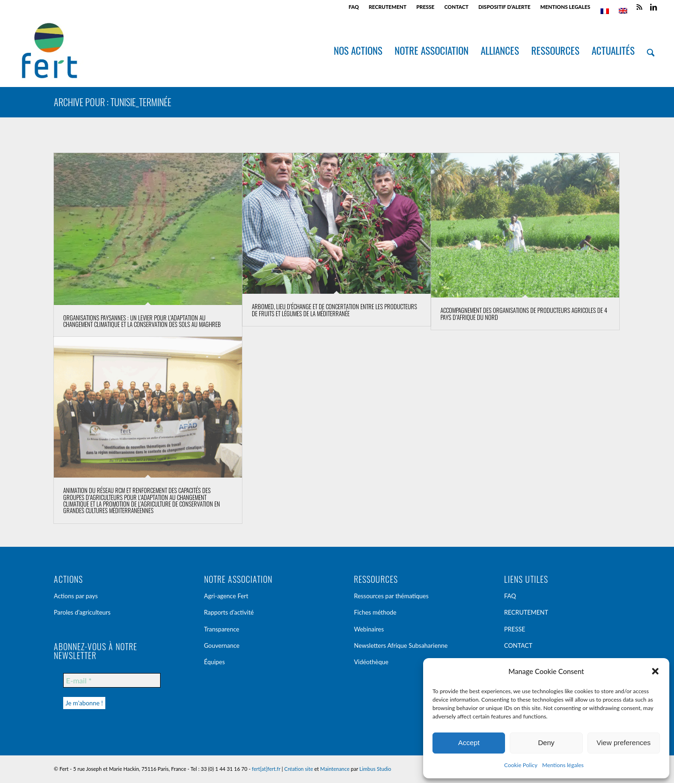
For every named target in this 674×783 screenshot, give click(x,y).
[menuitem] (354, 7)
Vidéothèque (371, 662)
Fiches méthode (375, 612)
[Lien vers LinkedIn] (653, 7)
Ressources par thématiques (391, 596)
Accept (469, 743)
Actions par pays (76, 596)
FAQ (354, 7)
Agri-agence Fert (226, 596)
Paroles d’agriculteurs (82, 612)
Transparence (222, 629)
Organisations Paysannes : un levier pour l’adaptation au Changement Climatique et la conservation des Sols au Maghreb (142, 321)
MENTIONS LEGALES (565, 7)
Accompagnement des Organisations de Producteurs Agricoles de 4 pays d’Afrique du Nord (523, 313)
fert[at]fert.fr (266, 769)
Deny (546, 743)
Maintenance (335, 769)
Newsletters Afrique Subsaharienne (400, 645)
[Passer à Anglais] (623, 11)
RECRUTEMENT (388, 7)
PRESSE (425, 7)
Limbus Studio (375, 769)
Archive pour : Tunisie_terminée (112, 102)
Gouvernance (222, 645)
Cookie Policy (520, 764)
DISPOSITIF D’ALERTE (504, 7)
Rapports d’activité (229, 612)
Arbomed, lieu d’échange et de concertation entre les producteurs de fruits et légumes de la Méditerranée (334, 310)
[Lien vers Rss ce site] (639, 7)
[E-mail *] (112, 680)
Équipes (214, 662)
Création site (298, 769)
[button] (655, 671)
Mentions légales (563, 764)
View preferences (624, 743)
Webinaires (369, 629)
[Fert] (49, 50)
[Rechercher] (650, 50)
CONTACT (456, 7)
